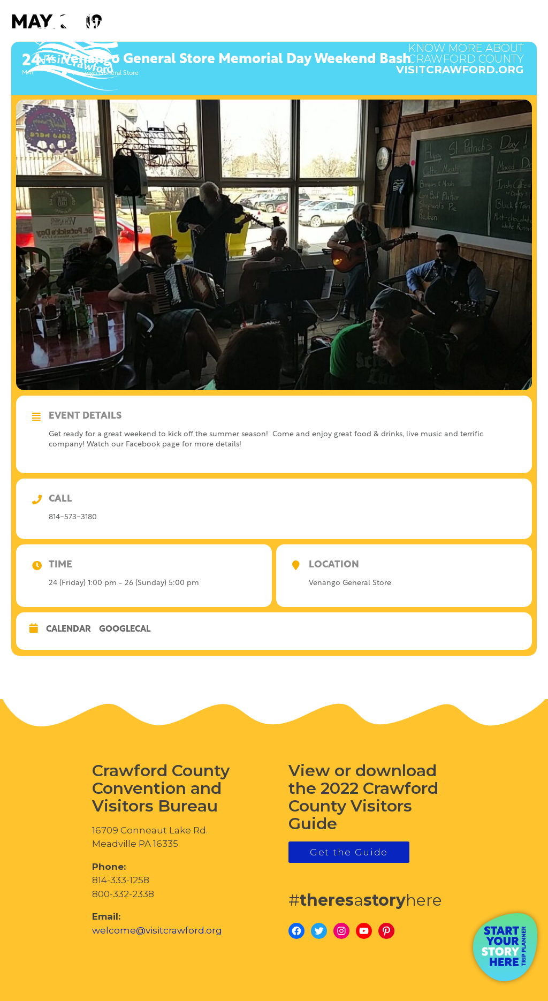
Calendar (68, 629)
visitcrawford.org (460, 53)
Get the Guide (349, 852)
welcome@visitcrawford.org (157, 930)
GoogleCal (124, 629)
